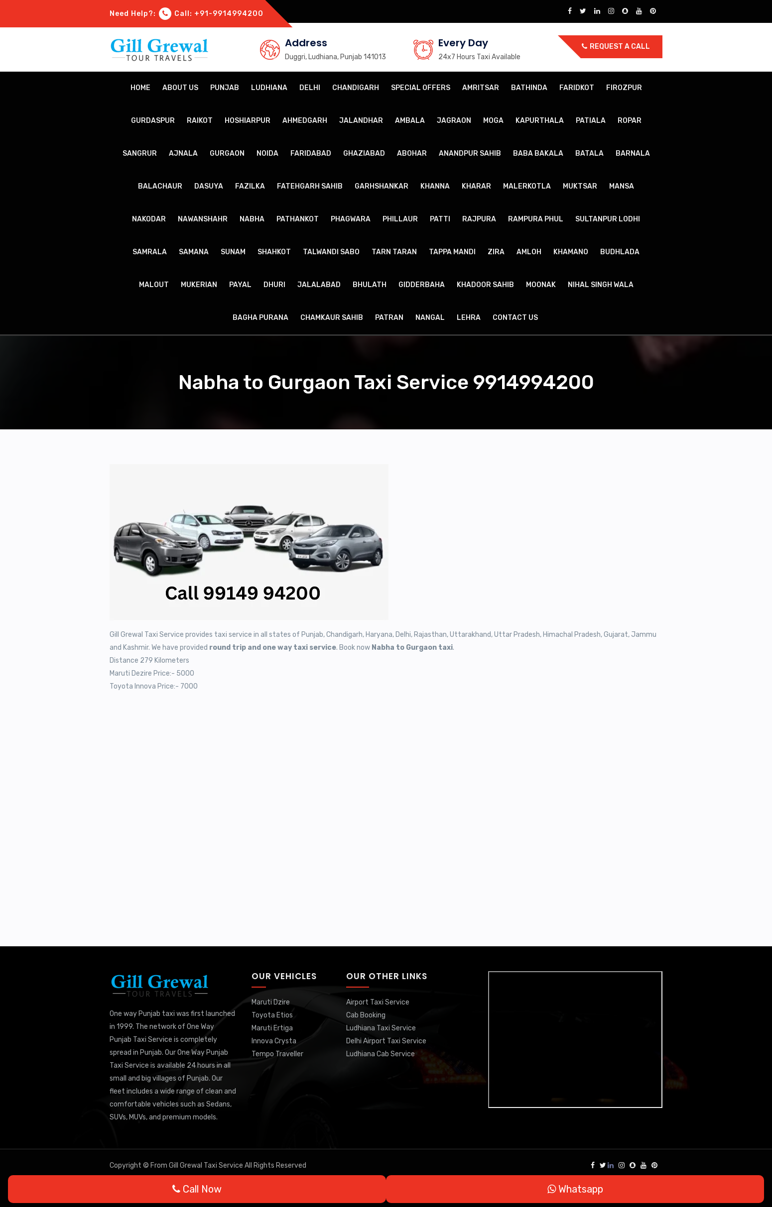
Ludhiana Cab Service (380, 1054)
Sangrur (140, 153)
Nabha (252, 219)
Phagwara (351, 219)
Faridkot (576, 88)
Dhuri (274, 285)
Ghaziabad (364, 153)
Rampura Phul (535, 219)
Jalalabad (319, 285)
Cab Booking (366, 1015)
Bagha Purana (260, 317)
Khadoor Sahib (485, 285)
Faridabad (310, 153)
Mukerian (199, 285)
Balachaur (160, 186)
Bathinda (529, 88)
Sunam (233, 252)
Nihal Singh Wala (601, 285)
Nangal (430, 317)
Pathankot (297, 219)
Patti (440, 219)
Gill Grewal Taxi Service (207, 1165)
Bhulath (369, 285)
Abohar (412, 153)
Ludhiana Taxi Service (381, 1028)
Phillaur (400, 219)
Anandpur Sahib (470, 153)
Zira (496, 252)
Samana (194, 252)
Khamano (570, 252)
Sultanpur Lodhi (607, 219)
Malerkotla (527, 186)
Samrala (149, 252)
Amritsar (480, 88)
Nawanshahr (203, 219)
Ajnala (183, 153)
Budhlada (620, 252)
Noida (267, 153)
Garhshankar (381, 186)
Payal (240, 285)
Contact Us (515, 317)
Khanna (435, 186)
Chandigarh (355, 88)
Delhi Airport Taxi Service (386, 1041)
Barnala (633, 153)
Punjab (224, 88)
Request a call (616, 46)
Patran (389, 317)
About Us (180, 88)
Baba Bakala (538, 153)
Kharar (476, 186)
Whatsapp (575, 1189)
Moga (493, 120)
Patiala (591, 120)
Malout (154, 285)
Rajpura (479, 219)
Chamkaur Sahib (331, 317)
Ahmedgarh (304, 120)
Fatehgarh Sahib (310, 186)
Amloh (528, 252)
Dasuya (208, 186)
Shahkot (274, 252)
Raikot (200, 120)
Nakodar (149, 219)
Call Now (197, 1189)
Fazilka (250, 186)
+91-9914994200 (228, 13)
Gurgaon (227, 153)
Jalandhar (361, 120)
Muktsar (580, 186)
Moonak (541, 285)
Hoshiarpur (247, 120)
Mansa (621, 186)
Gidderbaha (421, 285)
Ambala (410, 120)
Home (140, 88)
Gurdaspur (153, 120)
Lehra (469, 317)
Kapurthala (539, 120)
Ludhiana (269, 88)
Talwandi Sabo (331, 252)
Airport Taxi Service (377, 1002)
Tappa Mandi (452, 252)
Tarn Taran (394, 252)
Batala (589, 153)
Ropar (630, 120)
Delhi (309, 88)
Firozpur (624, 88)
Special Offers (420, 88)
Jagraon (454, 120)
